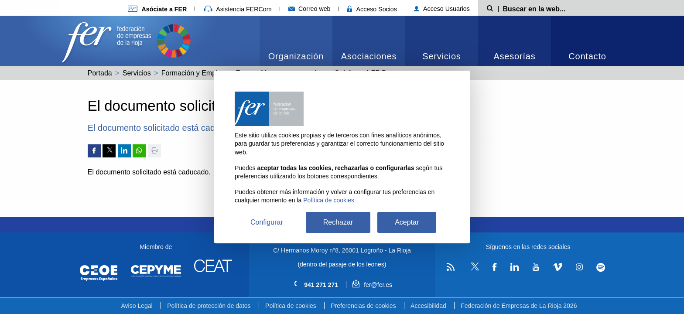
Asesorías (514, 56)
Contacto (587, 56)
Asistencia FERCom (238, 9)
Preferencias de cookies (363, 305)
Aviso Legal (137, 305)
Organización (296, 56)
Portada (100, 73)
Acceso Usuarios (442, 8)
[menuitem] (296, 41)
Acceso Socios (372, 9)
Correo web (309, 8)
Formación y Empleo (193, 73)
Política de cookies (290, 305)
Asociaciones (369, 56)
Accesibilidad (428, 305)
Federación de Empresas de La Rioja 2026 (519, 305)
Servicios (441, 56)
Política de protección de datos (208, 305)
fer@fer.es (372, 284)
